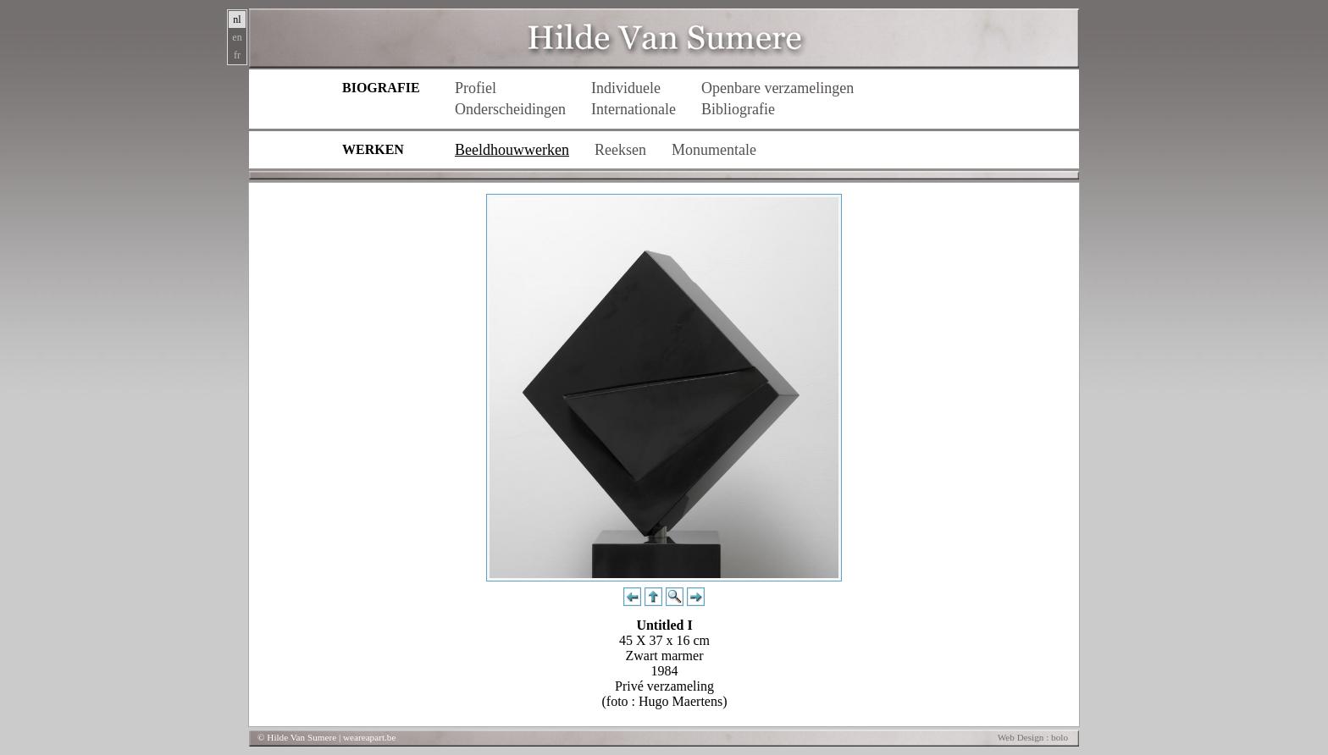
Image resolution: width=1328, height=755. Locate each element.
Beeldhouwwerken (512, 149)
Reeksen (620, 149)
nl (237, 19)
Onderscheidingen (510, 109)
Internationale (633, 109)
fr (237, 55)
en (236, 37)
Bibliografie (738, 109)
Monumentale (714, 149)
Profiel (475, 88)
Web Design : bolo (1033, 737)
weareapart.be (369, 737)
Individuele (626, 88)
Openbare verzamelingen (777, 88)
